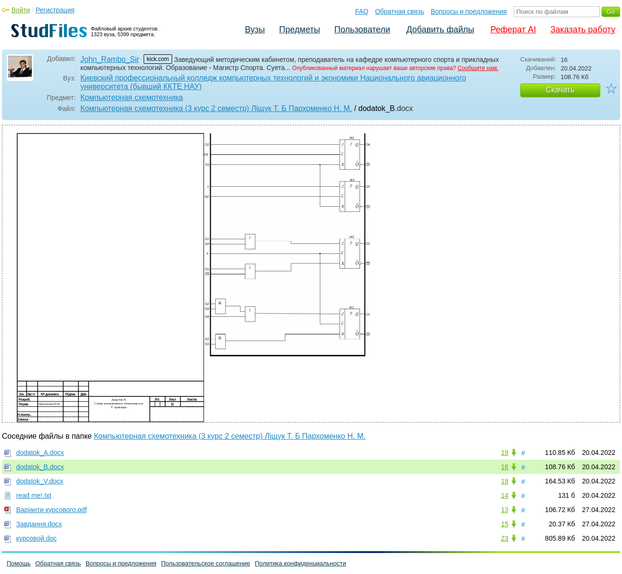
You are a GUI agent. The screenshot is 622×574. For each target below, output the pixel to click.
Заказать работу (582, 29)
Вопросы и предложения (469, 11)
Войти (20, 10)
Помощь (18, 563)
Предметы (299, 29)
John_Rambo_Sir (109, 59)
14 (504, 495)
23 (504, 538)
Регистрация (55, 10)
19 (504, 452)
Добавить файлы (440, 29)
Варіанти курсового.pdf (51, 510)
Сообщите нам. (477, 68)
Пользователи (362, 29)
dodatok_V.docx (39, 481)
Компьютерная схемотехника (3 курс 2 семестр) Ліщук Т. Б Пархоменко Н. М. (216, 108)
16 (504, 467)
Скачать (560, 90)
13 (504, 510)
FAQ (362, 11)
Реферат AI (513, 29)
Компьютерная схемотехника (131, 97)
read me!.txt (33, 495)
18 (504, 481)
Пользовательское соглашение (205, 563)
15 (504, 524)
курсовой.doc (36, 538)
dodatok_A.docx (40, 452)
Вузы (255, 29)
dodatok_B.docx (40, 467)
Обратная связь (399, 11)
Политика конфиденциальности (300, 563)
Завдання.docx (39, 524)
